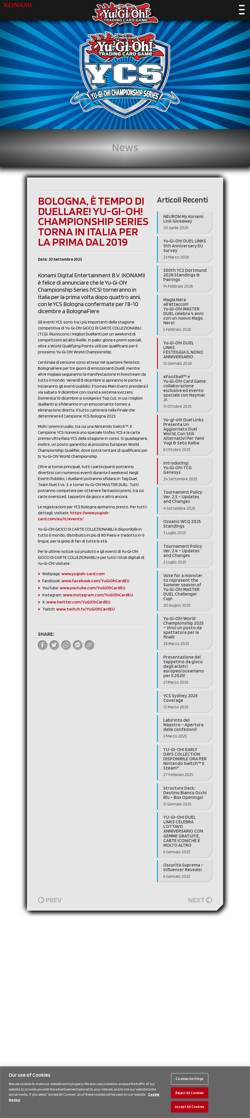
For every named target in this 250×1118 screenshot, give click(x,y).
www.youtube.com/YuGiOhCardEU (92, 587)
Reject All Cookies (189, 1093)
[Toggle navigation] (242, 11)
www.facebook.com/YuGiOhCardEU (95, 580)
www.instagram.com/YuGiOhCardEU (98, 594)
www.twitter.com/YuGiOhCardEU (78, 602)
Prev (50, 899)
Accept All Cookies (189, 1107)
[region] (125, 1092)
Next (200, 899)
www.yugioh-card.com (83, 573)
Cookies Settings (189, 1079)
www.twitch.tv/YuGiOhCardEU (85, 609)
